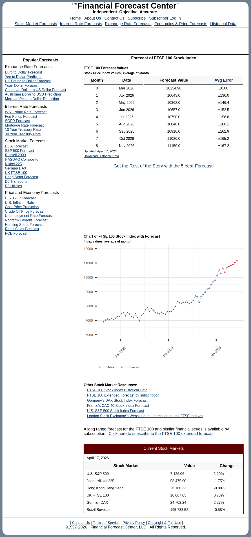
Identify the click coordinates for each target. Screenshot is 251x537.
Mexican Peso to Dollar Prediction (32, 99)
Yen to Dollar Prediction (23, 77)
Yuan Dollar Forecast (21, 85)
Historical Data (223, 24)
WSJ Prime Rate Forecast (26, 112)
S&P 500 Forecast (19, 151)
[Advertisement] (125, 40)
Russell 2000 (15, 155)
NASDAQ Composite (21, 159)
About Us (92, 18)
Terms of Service (106, 523)
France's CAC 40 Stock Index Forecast (118, 406)
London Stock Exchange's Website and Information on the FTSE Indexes (145, 416)
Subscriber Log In (165, 18)
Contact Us (114, 18)
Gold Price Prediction (22, 207)
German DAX (15, 168)
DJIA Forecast (16, 146)
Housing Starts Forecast (24, 225)
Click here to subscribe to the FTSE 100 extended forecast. (161, 433)
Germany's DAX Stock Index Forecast (117, 400)
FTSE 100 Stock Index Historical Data (117, 390)
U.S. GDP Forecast (20, 198)
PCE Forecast (16, 233)
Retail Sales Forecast (22, 229)
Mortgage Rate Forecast (24, 125)
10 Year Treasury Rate (23, 129)
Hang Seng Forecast (21, 177)
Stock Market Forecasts (36, 24)
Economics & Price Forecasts (180, 24)
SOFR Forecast (17, 121)
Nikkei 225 (13, 164)
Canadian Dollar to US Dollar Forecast (35, 90)
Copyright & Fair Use (164, 523)
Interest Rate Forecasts (81, 24)
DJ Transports (16, 181)
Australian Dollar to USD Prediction (33, 94)
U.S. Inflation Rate (19, 203)
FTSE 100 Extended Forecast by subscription (123, 395)
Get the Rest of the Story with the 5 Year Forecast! (163, 165)
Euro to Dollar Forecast (23, 72)
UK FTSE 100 (16, 173)
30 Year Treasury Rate (23, 134)
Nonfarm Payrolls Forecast (26, 220)
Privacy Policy (133, 523)
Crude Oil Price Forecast (24, 211)
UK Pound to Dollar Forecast (28, 81)
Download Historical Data (101, 156)
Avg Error (223, 80)
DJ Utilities (13, 186)
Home (75, 18)
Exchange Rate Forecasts (128, 24)
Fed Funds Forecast (21, 116)
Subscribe (137, 18)
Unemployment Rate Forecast (29, 216)
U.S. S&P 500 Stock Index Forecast (115, 411)
